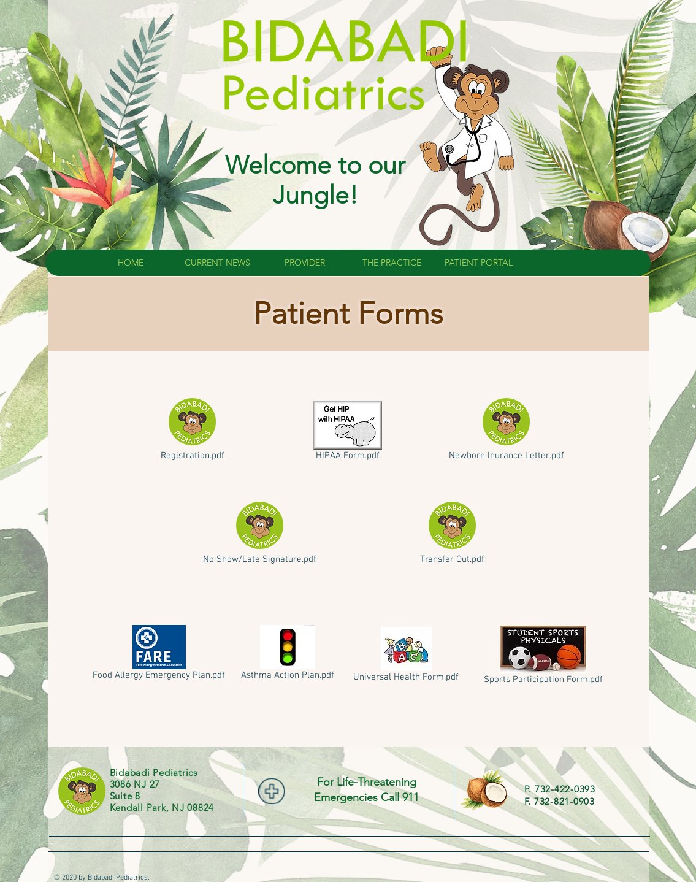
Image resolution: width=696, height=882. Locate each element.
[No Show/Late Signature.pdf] (260, 533)
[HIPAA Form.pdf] (348, 433)
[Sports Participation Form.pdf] (543, 657)
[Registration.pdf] (192, 430)
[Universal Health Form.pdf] (406, 657)
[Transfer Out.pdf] (452, 533)
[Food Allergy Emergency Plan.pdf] (159, 655)
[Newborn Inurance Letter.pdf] (506, 430)
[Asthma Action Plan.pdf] (288, 655)
